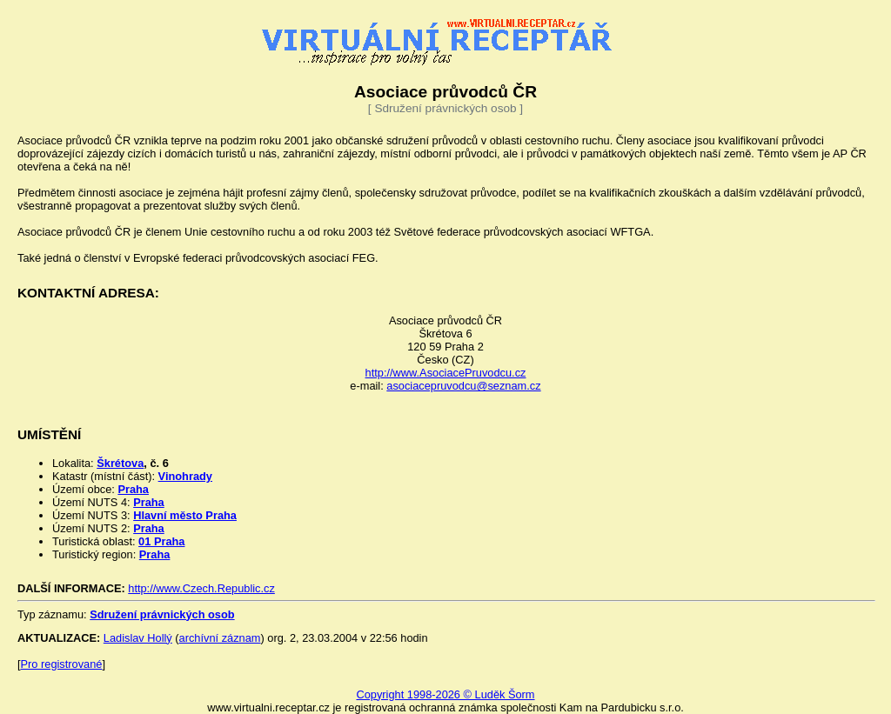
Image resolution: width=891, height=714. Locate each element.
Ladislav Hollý (138, 637)
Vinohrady (185, 476)
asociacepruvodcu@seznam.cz (463, 385)
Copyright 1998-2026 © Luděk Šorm (445, 694)
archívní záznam (220, 637)
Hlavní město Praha (185, 515)
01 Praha (161, 541)
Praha (133, 489)
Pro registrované (62, 664)
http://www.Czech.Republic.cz (201, 588)
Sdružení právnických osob (162, 614)
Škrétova (120, 463)
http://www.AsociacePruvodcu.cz (445, 372)
